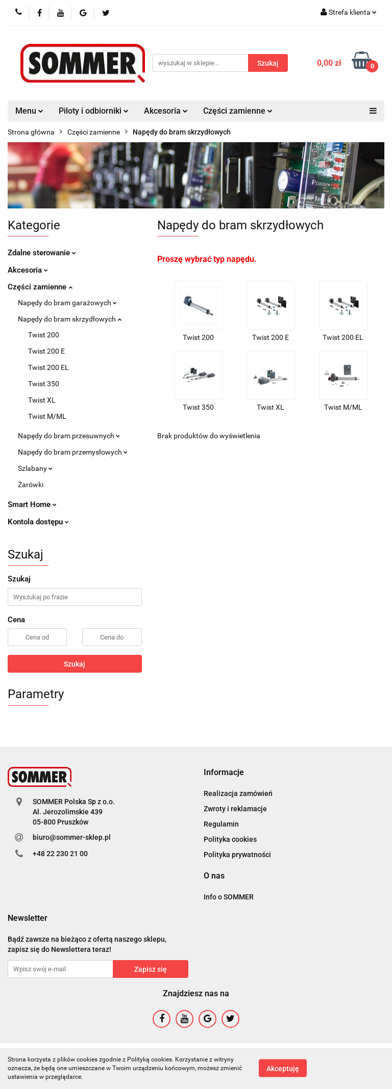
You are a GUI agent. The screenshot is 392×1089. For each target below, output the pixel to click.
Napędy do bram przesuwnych (69, 436)
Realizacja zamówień (238, 793)
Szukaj (74, 664)
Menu (29, 111)
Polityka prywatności (237, 855)
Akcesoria (166, 111)
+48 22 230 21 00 (60, 853)
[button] (224, 772)
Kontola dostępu (38, 521)
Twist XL (42, 400)
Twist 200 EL (48, 367)
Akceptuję (282, 1069)
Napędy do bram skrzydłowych (69, 319)
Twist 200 (43, 335)
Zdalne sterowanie (42, 252)
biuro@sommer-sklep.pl (72, 837)
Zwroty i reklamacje (235, 809)
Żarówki (30, 485)
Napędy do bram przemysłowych (73, 452)
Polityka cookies (230, 839)
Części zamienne (238, 111)
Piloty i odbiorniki (94, 111)
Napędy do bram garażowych (67, 303)
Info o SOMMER (229, 897)
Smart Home (32, 504)
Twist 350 (43, 384)
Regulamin (221, 824)
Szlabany (35, 468)
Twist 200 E (46, 351)
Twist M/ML (47, 416)
